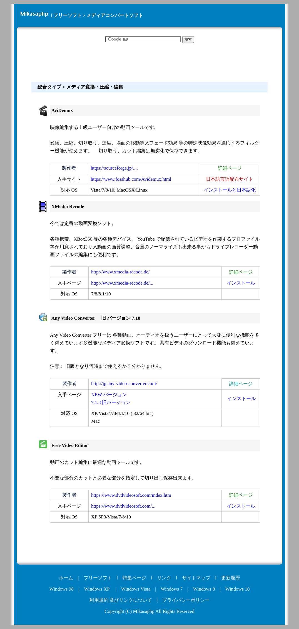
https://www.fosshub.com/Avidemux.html (131, 179)
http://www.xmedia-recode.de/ (120, 272)
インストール (241, 283)
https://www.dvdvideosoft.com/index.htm (131, 495)
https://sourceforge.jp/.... (114, 168)
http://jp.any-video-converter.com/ (124, 383)
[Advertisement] (149, 61)
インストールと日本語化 (230, 190)
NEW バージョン (109, 394)
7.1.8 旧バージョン (110, 402)
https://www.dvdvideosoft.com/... (123, 506)
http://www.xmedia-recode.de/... (122, 283)
